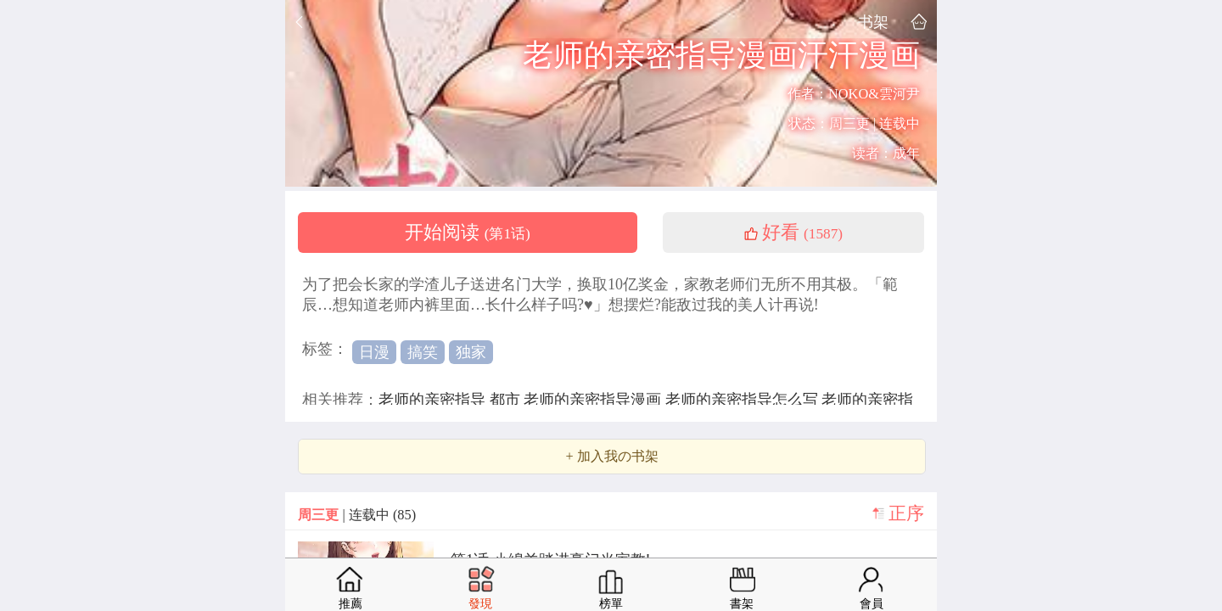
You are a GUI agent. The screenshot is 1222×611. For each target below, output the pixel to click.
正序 (906, 513)
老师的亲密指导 (434, 399)
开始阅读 (467, 232)
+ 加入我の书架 (611, 456)
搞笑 (422, 352)
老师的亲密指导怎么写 (743, 399)
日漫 (374, 352)
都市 (507, 399)
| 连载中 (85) (357, 515)
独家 (471, 352)
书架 (873, 22)
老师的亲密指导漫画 (594, 399)
